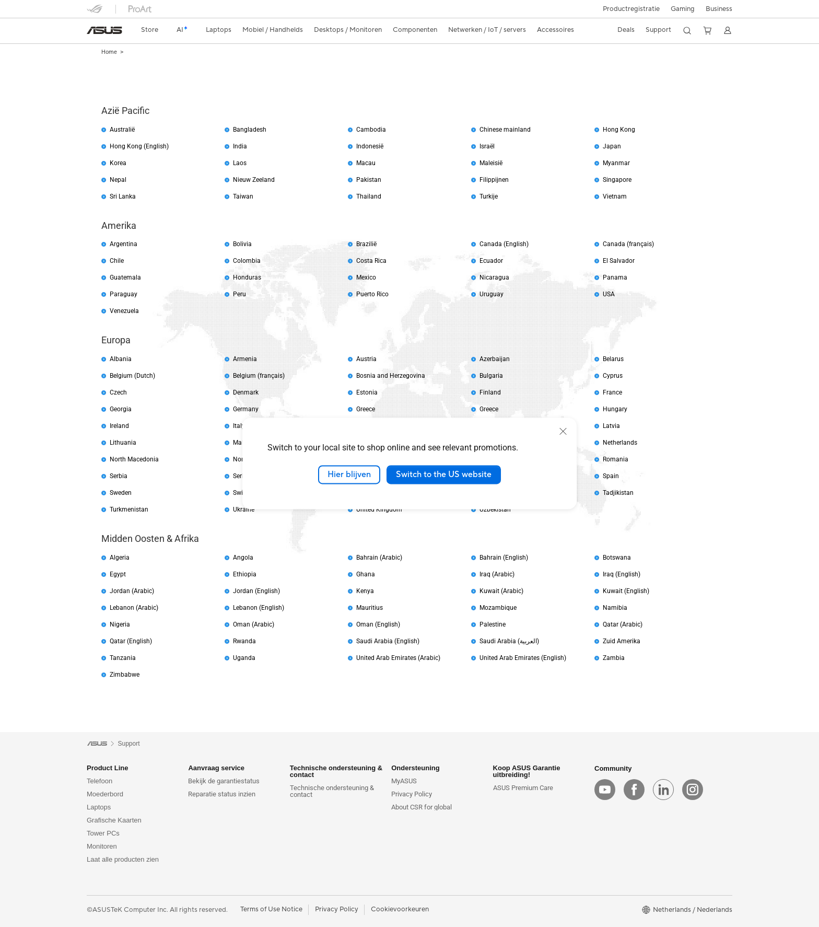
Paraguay (123, 294)
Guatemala (125, 277)
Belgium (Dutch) (132, 375)
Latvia (611, 426)
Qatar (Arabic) (622, 624)
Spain (611, 476)
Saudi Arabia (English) (387, 641)
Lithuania (123, 442)
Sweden (121, 492)
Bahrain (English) (503, 557)
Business (719, 9)
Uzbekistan (495, 509)
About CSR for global (421, 807)
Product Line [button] (107, 767)
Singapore (617, 179)
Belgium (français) (259, 375)
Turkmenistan (129, 509)
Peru (239, 294)
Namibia (615, 607)
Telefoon (99, 781)
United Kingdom (379, 509)
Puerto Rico (372, 294)
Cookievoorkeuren (400, 909)
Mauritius (369, 607)
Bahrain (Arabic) (379, 557)
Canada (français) (628, 244)
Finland (490, 392)
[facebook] (634, 789)
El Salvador (619, 260)
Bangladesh (249, 129)
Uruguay (491, 294)
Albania (121, 359)
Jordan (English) (256, 591)
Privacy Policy (411, 794)
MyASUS (404, 781)
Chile (117, 260)
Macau (366, 163)
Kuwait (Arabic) (501, 591)
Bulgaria (491, 375)
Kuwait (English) (626, 591)
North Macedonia (134, 459)
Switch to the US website (444, 474)
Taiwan (243, 196)
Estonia (367, 392)
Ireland (119, 426)
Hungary (615, 409)
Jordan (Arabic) (132, 591)
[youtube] (604, 789)
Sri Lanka (123, 196)
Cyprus (613, 375)
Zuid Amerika (621, 641)
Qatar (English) (131, 641)
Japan (612, 146)
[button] (683, 9)
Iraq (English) (621, 574)
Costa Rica (371, 260)
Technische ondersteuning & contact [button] (336, 771)
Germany (246, 409)
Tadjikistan (618, 492)
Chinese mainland (505, 129)
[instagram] (692, 789)
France (612, 392)
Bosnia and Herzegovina (390, 375)
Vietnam (615, 196)
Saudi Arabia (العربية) (509, 641)
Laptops (99, 807)
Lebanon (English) (258, 607)
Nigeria (120, 624)
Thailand (368, 196)
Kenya (365, 591)
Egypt (118, 574)
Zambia (614, 658)
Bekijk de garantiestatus (224, 781)
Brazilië (366, 244)
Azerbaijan (494, 359)
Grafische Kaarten (114, 820)
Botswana (617, 557)
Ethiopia (244, 574)
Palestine (492, 624)
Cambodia (371, 129)
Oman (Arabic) (253, 624)
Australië (122, 129)
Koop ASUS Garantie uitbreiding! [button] (526, 771)
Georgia (121, 409)
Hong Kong (619, 129)
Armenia (245, 359)
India (240, 146)
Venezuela (124, 311)
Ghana (365, 574)
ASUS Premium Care (523, 787)
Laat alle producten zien (123, 859)
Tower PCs (103, 833)
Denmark (246, 392)
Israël (487, 146)
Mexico (366, 277)
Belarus (613, 359)
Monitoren (102, 846)
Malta (241, 442)
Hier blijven (349, 474)
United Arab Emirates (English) (522, 658)
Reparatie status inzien (221, 794)
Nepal (118, 179)
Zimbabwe (124, 674)
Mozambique (498, 607)
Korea (118, 163)
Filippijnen (494, 179)
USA (609, 294)
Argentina (123, 244)
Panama (615, 277)
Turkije (488, 196)
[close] (563, 431)
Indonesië (369, 146)
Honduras (247, 277)
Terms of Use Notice (271, 909)
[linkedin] (663, 789)
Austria (366, 359)
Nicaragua (494, 277)
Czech (118, 392)
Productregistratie (631, 9)
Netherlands (620, 442)
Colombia (247, 260)
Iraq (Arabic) (496, 574)
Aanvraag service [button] (216, 767)
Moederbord (105, 794)
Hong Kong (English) (139, 146)
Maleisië (490, 163)
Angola (243, 557)
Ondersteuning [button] (415, 767)
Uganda (244, 658)
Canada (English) (504, 244)
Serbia (118, 476)
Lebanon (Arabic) (134, 607)
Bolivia (242, 244)
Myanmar (616, 163)
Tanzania (123, 658)
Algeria (120, 557)
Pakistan (368, 179)
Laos (240, 163)
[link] (104, 30)
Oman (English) (378, 624)
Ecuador (491, 260)
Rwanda (244, 641)
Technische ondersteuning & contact (332, 791)
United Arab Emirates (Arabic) (398, 658)
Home (109, 52)
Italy (239, 426)
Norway (244, 459)
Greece (365, 409)
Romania (615, 459)
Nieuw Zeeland (254, 179)
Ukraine (243, 509)
